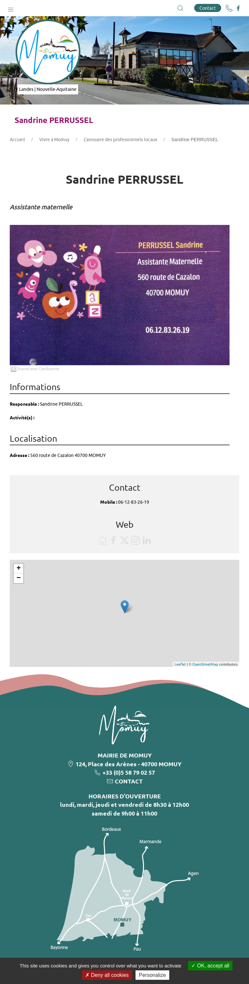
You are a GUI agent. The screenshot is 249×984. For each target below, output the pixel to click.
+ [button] (19, 568)
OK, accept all (210, 965)
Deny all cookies (107, 975)
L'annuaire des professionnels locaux (120, 139)
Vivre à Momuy (54, 139)
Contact (207, 8)
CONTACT (129, 781)
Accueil (17, 139)
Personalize (152, 975)
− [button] (19, 578)
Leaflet (180, 664)
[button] (10, 8)
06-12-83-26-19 (133, 502)
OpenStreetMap (205, 664)
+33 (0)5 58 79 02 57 (128, 772)
